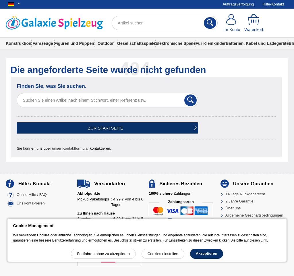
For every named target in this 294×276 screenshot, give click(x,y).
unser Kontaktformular (70, 148)
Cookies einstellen (163, 254)
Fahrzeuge (42, 43)
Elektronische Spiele (175, 43)
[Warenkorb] (254, 23)
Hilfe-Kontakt (273, 4)
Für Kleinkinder (211, 43)
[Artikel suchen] (165, 23)
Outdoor (106, 43)
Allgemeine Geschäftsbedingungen (254, 215)
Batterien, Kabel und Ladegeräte (257, 43)
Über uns (233, 208)
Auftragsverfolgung (238, 4)
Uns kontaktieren (31, 203)
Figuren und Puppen (74, 43)
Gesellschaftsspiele (136, 43)
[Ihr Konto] (231, 23)
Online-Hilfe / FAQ (32, 195)
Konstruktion (18, 43)
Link (264, 240)
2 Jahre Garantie (240, 201)
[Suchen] (210, 23)
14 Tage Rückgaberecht (245, 194)
